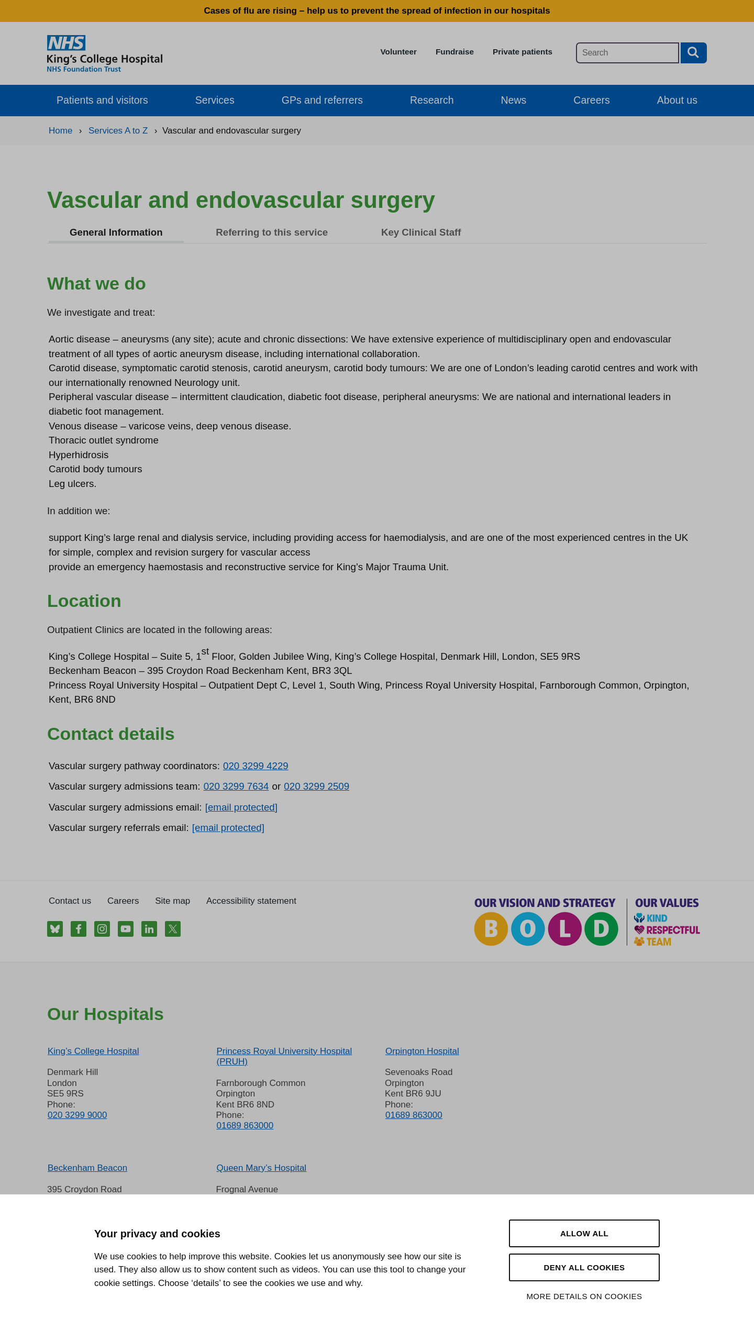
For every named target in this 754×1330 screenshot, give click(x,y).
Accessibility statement (251, 901)
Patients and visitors (102, 100)
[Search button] (694, 52)
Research (432, 100)
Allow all (584, 1233)
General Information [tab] (116, 232)
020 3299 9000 (77, 1115)
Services (215, 100)
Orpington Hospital (422, 1051)
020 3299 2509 (316, 786)
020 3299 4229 (256, 765)
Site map (172, 901)
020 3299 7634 (236, 786)
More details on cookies (584, 1296)
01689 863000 (244, 1125)
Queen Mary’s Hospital (261, 1168)
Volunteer (399, 51)
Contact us (70, 901)
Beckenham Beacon (87, 1168)
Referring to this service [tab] (272, 232)
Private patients (522, 51)
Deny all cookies (584, 1267)
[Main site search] (627, 52)
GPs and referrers (322, 100)
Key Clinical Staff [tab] (421, 232)
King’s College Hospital (93, 1051)
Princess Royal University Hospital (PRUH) (284, 1056)
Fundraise (455, 51)
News (514, 100)
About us (677, 100)
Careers (591, 100)
